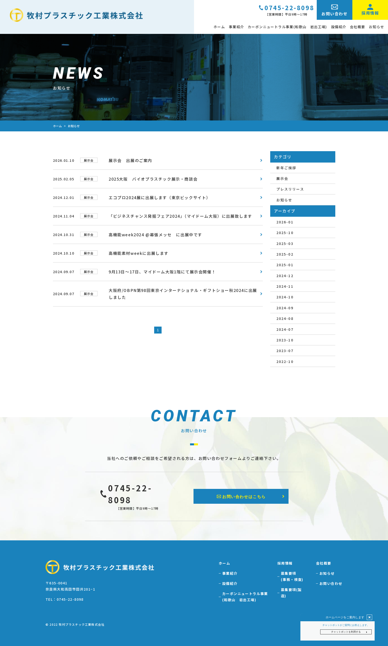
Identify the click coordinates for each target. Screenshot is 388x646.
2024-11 (284, 286)
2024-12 (284, 275)
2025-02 (284, 254)
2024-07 (284, 329)
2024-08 (284, 318)
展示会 (282, 178)
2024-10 (284, 296)
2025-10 (284, 232)
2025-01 (284, 264)
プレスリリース (290, 189)
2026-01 (284, 221)
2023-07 (284, 350)
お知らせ (284, 199)
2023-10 (284, 339)
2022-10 (284, 361)
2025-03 (284, 243)
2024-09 (284, 307)
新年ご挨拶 (286, 167)
